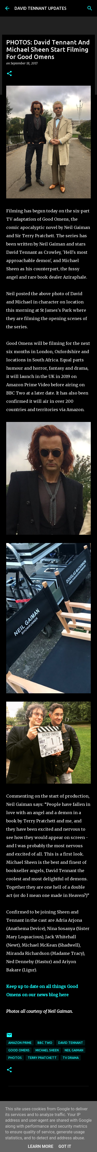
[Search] (90, 8)
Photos (15, 1057)
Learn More (40, 1146)
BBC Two (45, 1042)
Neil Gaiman (74, 1050)
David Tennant (70, 1042)
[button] (9, 73)
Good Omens (18, 1050)
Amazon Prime (20, 1042)
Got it (64, 1146)
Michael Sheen (47, 1050)
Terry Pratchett (42, 1057)
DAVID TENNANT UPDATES (40, 8)
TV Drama (71, 1057)
